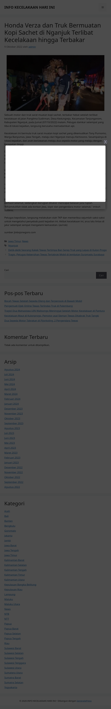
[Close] (55, 354)
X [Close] (105, 142)
